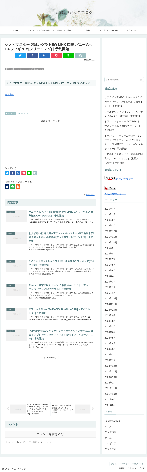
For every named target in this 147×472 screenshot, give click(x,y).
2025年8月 (110, 253)
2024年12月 (110, 298)
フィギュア (11, 113)
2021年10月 (110, 394)
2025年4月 (110, 276)
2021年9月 (110, 399)
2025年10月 (110, 242)
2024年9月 (110, 315)
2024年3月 (110, 349)
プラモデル (110, 449)
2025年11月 (110, 237)
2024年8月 (110, 321)
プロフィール (137, 464)
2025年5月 (110, 270)
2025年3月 (110, 281)
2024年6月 (110, 332)
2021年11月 (110, 388)
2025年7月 (110, 259)
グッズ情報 (110, 432)
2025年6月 (110, 265)
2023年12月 (110, 366)
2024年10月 (110, 309)
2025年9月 (110, 248)
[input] (124, 79)
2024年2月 (110, 354)
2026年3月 (110, 214)
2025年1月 (110, 293)
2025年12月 (110, 231)
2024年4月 (110, 343)
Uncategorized (112, 421)
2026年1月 (110, 225)
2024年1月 (110, 360)
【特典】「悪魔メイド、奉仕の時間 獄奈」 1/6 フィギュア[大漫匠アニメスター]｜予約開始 (123, 158)
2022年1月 (110, 382)
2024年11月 (110, 304)
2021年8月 (110, 405)
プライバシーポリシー (120, 464)
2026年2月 (110, 220)
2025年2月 (110, 287)
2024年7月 (110, 326)
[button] (141, 80)
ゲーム (108, 438)
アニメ (108, 426)
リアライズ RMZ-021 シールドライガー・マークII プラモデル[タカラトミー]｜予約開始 (123, 101)
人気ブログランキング (115, 193)
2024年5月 (110, 338)
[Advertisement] (50, 141)
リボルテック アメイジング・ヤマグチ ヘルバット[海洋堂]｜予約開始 (123, 113)
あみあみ (9, 94)
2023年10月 (110, 377)
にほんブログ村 (118, 179)
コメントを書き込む (50, 434)
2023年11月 (110, 371)
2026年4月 (110, 208)
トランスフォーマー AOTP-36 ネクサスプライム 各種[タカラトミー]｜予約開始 (123, 125)
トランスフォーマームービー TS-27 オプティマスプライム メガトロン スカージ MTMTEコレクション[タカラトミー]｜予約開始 (123, 142)
